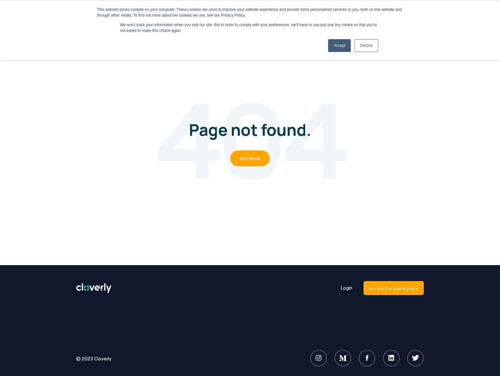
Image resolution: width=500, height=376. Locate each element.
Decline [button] (366, 45)
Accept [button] (339, 45)
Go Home (250, 158)
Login (346, 288)
